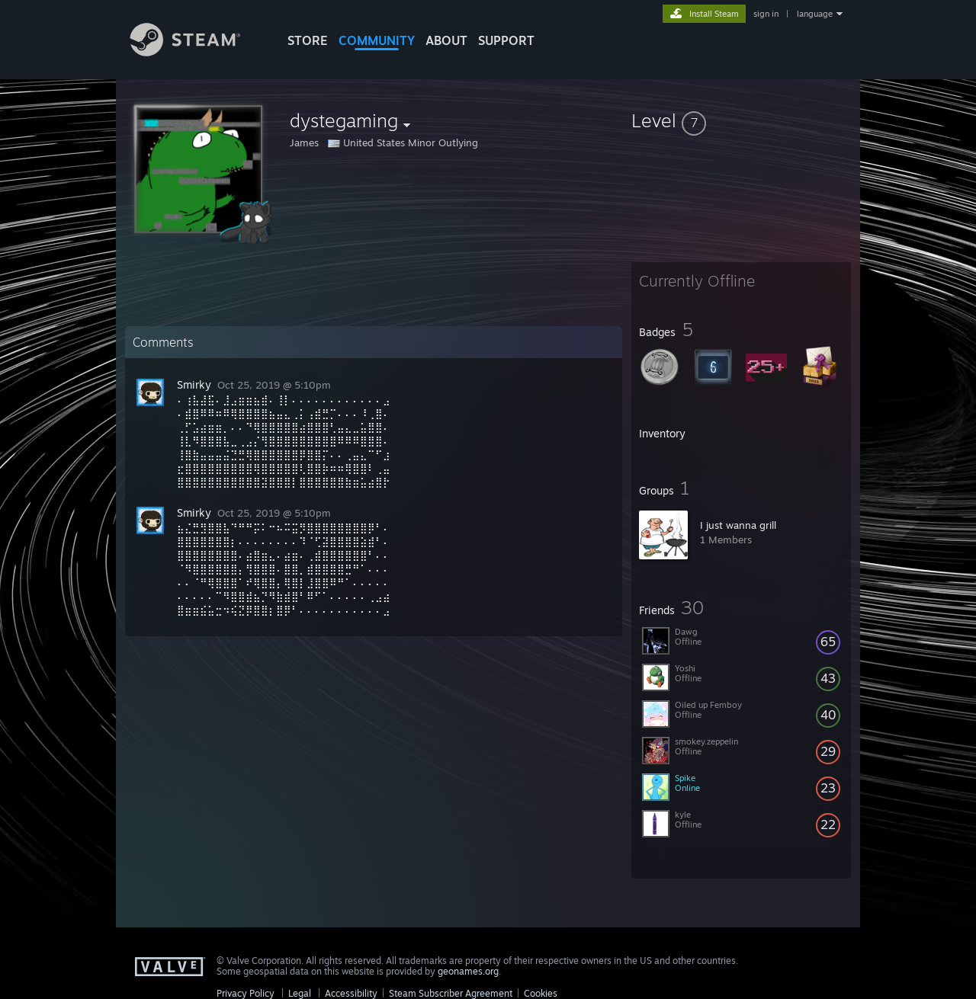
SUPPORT (506, 40)
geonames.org (468, 971)
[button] (741, 120)
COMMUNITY (377, 40)
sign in (766, 13)
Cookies (540, 993)
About (446, 40)
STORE (307, 40)
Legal (299, 993)
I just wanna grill (738, 525)
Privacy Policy (245, 993)
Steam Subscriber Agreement (450, 993)
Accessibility (351, 993)
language (815, 13)
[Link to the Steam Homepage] (197, 52)
